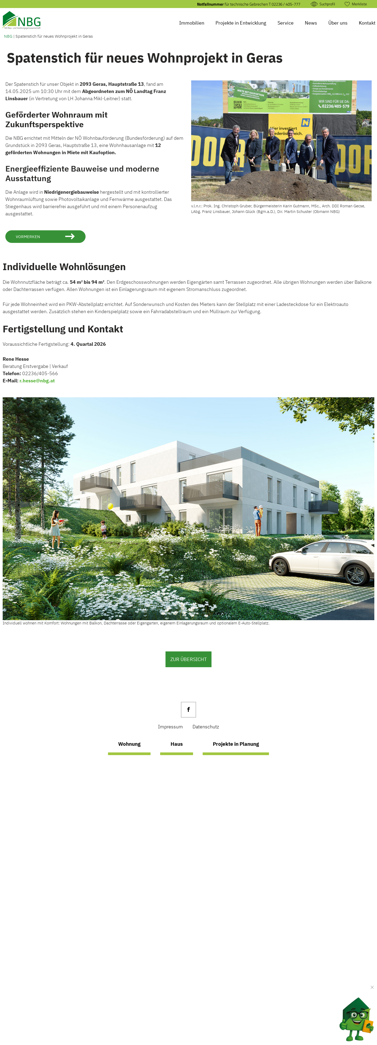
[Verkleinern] (372, 987)
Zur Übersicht (188, 659)
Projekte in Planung (237, 744)
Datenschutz (206, 727)
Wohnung (127, 744)
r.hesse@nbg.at (37, 381)
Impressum (170, 727)
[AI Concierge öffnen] (348, 1015)
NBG (8, 36)
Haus (176, 744)
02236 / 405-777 (286, 4)
